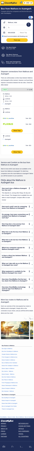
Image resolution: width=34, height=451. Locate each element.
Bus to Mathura (20, 417)
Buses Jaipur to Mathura (8, 368)
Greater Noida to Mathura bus (9, 354)
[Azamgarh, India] (19, 28)
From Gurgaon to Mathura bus (9, 357)
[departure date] (13, 33)
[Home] (9, 3)
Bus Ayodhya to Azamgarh (8, 397)
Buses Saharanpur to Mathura (9, 385)
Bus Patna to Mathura (7, 379)
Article (21, 428)
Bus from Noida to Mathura (9, 377)
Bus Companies (23, 431)
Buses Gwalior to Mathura (8, 360)
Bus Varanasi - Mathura (8, 391)
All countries (23, 436)
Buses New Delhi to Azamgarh (9, 403)
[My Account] (20, 2)
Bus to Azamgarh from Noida (9, 406)
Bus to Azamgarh (29, 417)
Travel (20, 434)
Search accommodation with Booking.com (16, 36)
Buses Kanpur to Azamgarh (9, 400)
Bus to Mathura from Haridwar (9, 362)
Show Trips (17, 130)
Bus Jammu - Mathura (7, 371)
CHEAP (5, 89)
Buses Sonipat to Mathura (8, 388)
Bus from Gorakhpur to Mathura (10, 351)
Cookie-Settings (24, 426)
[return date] (25, 33)
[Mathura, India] (19, 22)
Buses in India (11, 417)
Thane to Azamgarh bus (8, 409)
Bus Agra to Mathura (7, 348)
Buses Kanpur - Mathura (8, 374)
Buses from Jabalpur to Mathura (10, 365)
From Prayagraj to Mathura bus (10, 382)
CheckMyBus (3, 417)
